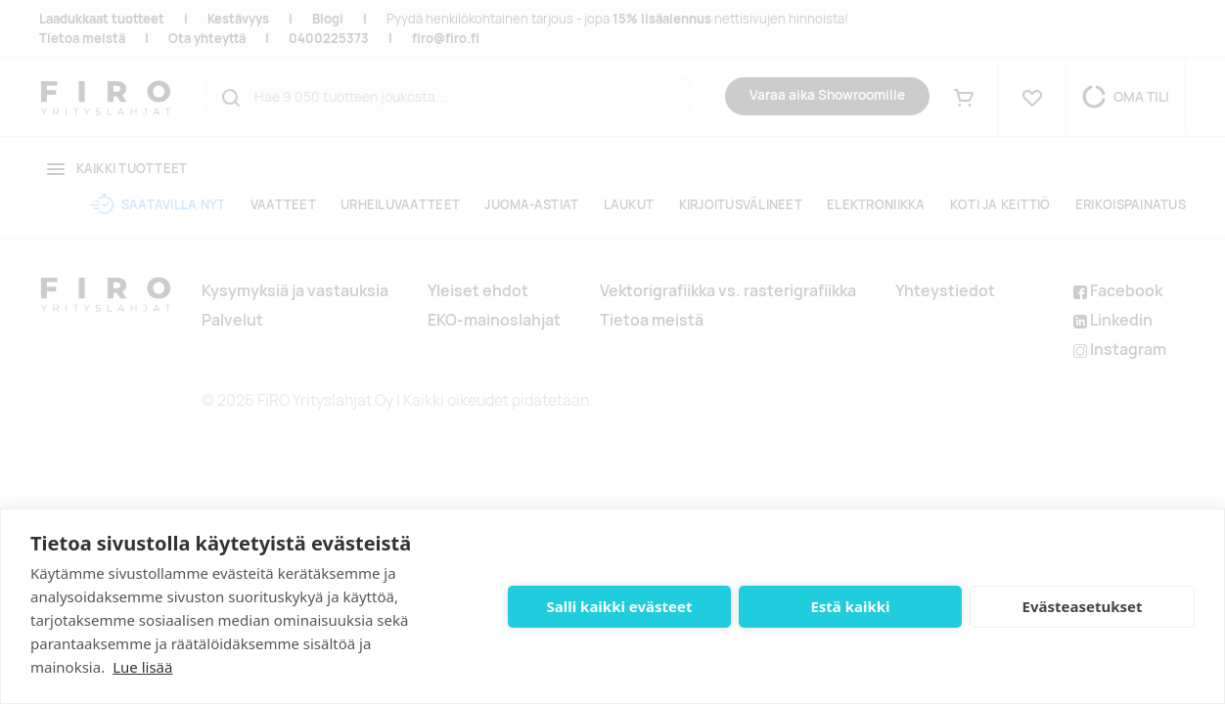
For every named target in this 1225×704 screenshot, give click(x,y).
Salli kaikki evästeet (620, 606)
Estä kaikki (849, 606)
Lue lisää (142, 667)
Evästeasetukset (1082, 606)
